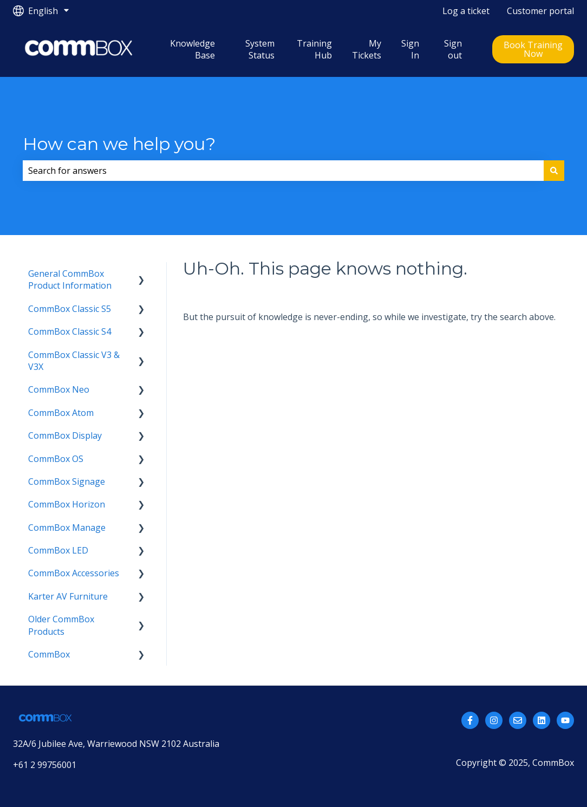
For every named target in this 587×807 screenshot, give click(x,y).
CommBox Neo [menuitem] (58, 389)
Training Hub (314, 49)
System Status (260, 49)
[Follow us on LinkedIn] (541, 720)
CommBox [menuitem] (49, 654)
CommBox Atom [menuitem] (61, 413)
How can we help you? (119, 143)
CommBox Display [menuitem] (65, 435)
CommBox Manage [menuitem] (67, 527)
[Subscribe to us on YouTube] (565, 720)
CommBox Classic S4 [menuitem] (69, 331)
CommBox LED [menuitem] (58, 550)
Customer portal (540, 11)
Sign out (453, 49)
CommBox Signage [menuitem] (66, 481)
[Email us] (517, 720)
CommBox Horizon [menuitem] (66, 504)
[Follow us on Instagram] (494, 720)
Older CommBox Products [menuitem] (61, 625)
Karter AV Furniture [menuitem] (68, 596)
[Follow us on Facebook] (470, 720)
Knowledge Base (192, 49)
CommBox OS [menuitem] (55, 459)
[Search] (554, 170)
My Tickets (366, 49)
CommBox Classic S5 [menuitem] (69, 309)
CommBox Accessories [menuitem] (73, 573)
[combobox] (283, 170)
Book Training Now (533, 49)
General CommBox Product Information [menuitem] (70, 279)
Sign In (410, 49)
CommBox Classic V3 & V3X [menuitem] (74, 361)
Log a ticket (466, 11)
